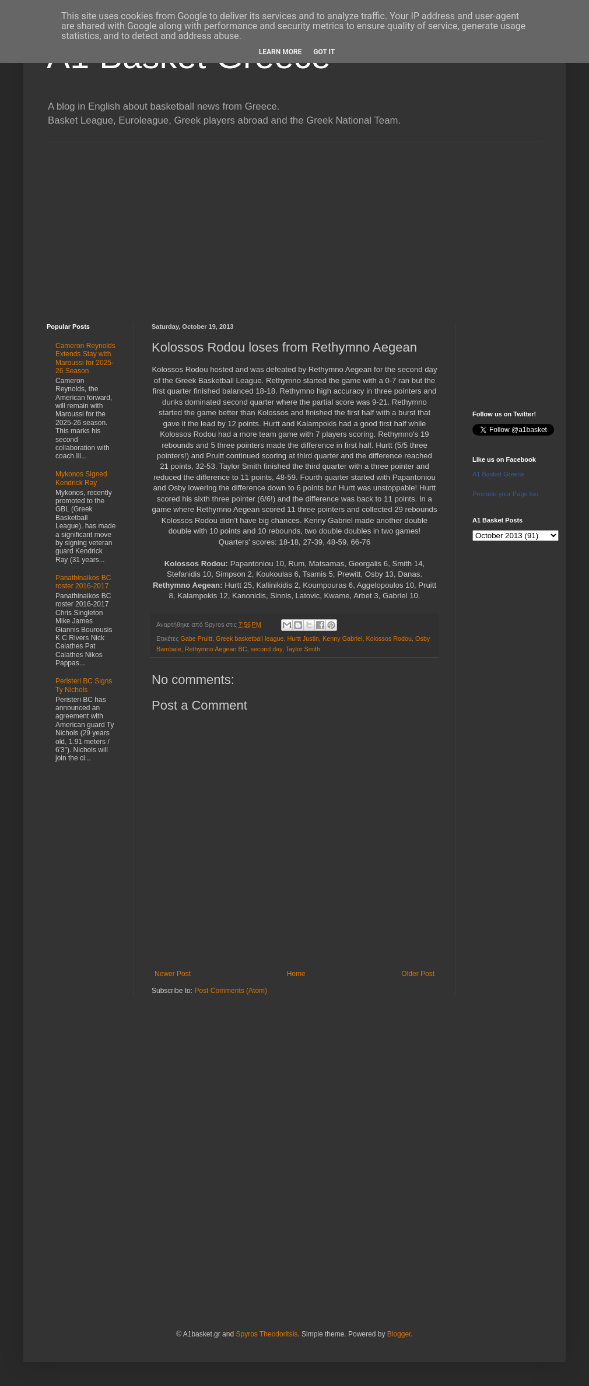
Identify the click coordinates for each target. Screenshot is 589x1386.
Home (296, 974)
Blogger (399, 1334)
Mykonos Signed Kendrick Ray (81, 478)
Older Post (417, 974)
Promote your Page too (505, 493)
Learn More (280, 52)
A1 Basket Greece (498, 474)
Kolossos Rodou (389, 638)
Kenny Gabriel (342, 638)
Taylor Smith (303, 648)
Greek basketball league (249, 638)
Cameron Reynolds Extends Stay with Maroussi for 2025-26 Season (85, 358)
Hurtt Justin (303, 638)
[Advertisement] (294, 224)
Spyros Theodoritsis (266, 1334)
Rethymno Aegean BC (216, 648)
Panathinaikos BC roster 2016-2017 (83, 582)
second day (266, 648)
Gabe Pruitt (196, 638)
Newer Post (173, 974)
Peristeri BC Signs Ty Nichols (83, 685)
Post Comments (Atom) (230, 991)
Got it (324, 52)
